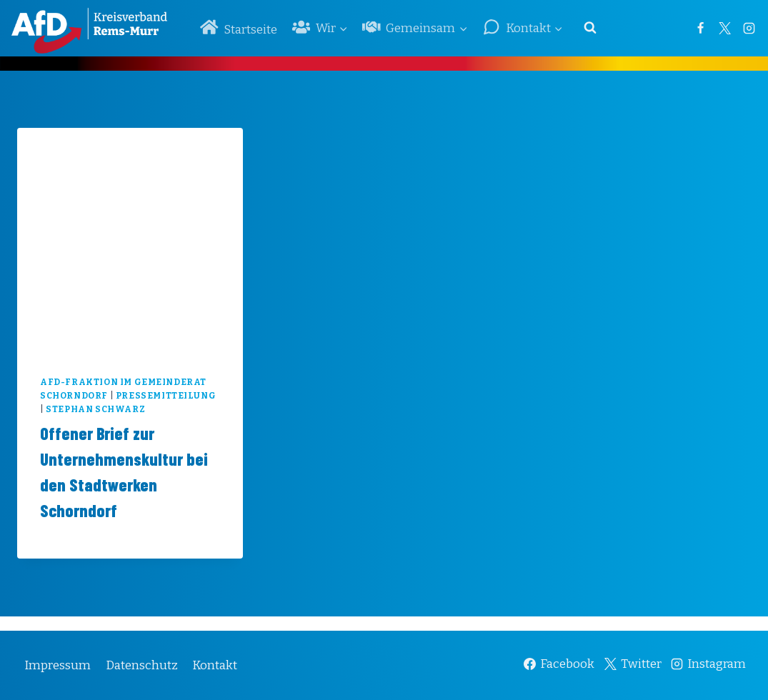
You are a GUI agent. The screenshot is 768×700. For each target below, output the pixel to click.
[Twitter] (724, 28)
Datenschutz (142, 665)
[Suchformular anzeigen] (590, 28)
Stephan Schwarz (95, 409)
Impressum (57, 665)
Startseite (238, 27)
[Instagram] (749, 28)
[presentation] (130, 241)
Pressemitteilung (166, 396)
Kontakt (214, 665)
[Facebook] (700, 28)
